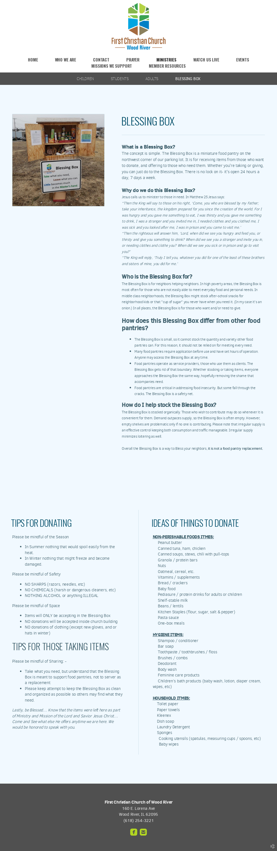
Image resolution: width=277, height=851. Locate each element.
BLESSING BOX (187, 78)
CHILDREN (85, 78)
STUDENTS (120, 78)
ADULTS (151, 78)
